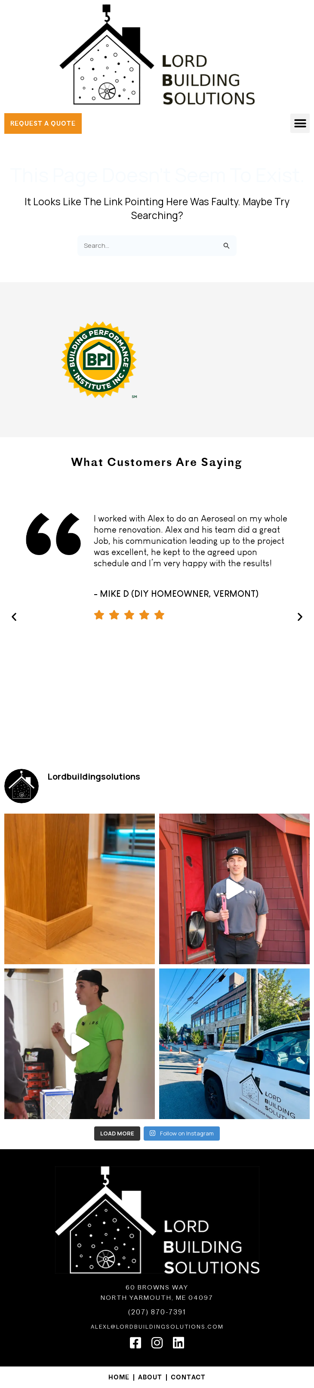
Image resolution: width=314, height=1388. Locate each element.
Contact (188, 1377)
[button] (300, 123)
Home (118, 1377)
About (150, 1377)
